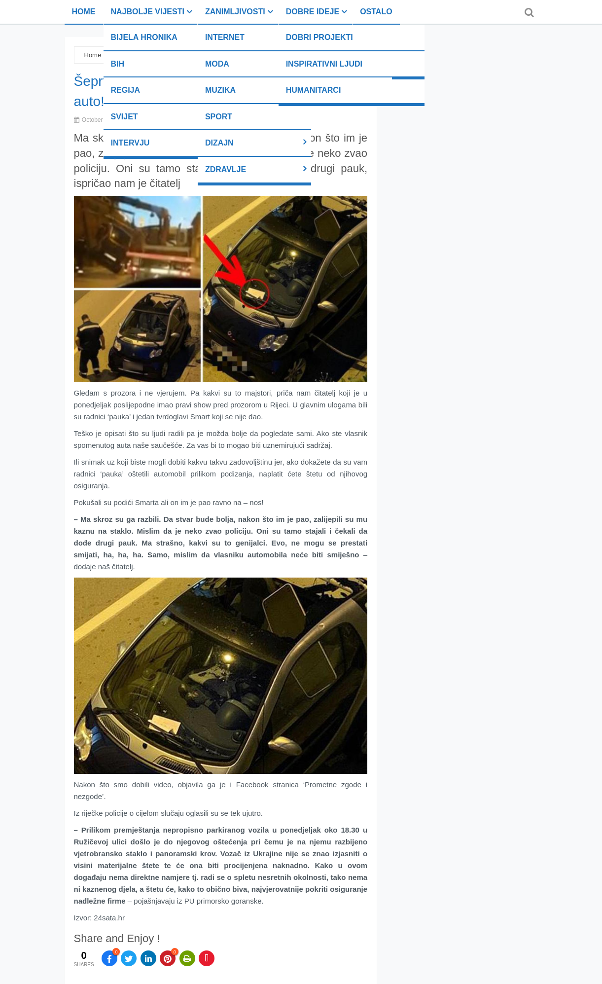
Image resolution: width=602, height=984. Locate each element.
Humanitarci (313, 90)
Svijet (124, 116)
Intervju (130, 143)
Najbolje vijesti (147, 11)
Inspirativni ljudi (324, 64)
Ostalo (376, 11)
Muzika (220, 90)
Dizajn (219, 143)
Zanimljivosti (235, 11)
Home (84, 11)
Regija (126, 90)
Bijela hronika (144, 37)
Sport (218, 116)
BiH (118, 64)
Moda (217, 64)
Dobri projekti (319, 37)
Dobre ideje (312, 11)
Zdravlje (225, 169)
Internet (225, 37)
